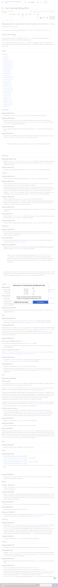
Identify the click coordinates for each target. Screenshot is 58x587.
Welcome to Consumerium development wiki (29, 285)
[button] (21, 302)
